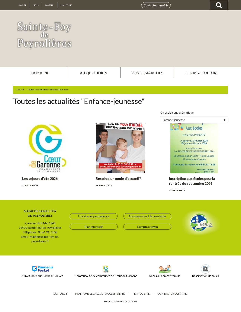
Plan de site (66, 5)
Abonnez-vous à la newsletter (147, 216)
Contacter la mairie (156, 5)
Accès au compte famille (164, 271)
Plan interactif (94, 226)
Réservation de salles (205, 271)
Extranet (60, 293)
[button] (40, 71)
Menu (36, 5)
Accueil (23, 5)
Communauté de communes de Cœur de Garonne (106, 271)
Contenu (49, 5)
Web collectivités (128, 301)
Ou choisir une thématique (177, 112)
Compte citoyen (147, 226)
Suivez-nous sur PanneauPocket (42, 271)
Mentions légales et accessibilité (100, 293)
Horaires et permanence (93, 216)
